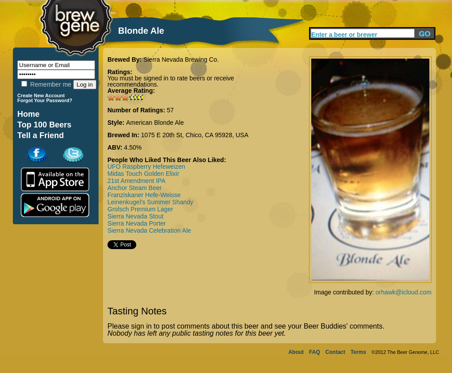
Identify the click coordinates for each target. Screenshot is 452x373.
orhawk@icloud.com (404, 292)
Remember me (46, 84)
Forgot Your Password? (44, 100)
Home (28, 114)
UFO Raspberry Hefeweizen (146, 166)
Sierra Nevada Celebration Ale (149, 230)
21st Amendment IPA (136, 180)
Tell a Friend (40, 135)
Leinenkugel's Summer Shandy (150, 202)
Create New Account (41, 95)
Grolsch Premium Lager (140, 209)
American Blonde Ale (155, 122)
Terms (358, 352)
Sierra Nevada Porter (136, 223)
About (296, 352)
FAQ (314, 352)
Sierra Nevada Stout (135, 216)
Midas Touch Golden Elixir (143, 173)
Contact (335, 352)
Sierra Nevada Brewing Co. (181, 59)
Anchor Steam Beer (134, 187)
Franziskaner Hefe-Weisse (144, 194)
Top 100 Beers (44, 124)
